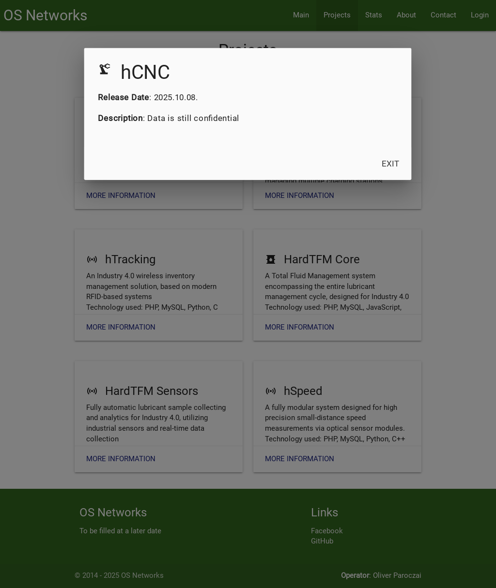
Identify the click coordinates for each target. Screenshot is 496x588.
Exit (390, 163)
